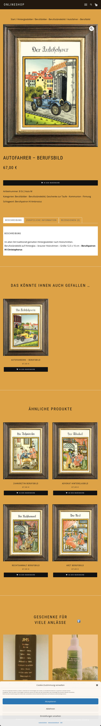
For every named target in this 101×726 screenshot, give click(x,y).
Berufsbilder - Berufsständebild (50, 19)
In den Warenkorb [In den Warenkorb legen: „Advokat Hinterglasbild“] (76, 493)
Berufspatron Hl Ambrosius (28, 201)
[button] (97, 685)
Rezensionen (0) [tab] (70, 220)
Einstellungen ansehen (50, 716)
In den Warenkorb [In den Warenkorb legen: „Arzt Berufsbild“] (76, 575)
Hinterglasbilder (25, 19)
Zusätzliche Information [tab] (41, 220)
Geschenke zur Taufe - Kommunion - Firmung (69, 196)
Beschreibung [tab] (13, 220)
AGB (61, 722)
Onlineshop (14, 4)
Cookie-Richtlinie (43, 722)
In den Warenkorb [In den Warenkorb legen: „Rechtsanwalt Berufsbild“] (27, 575)
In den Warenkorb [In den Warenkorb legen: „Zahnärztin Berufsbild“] (27, 493)
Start (13, 19)
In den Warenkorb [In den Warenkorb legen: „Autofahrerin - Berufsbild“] (27, 369)
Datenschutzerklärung (53, 722)
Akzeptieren (50, 701)
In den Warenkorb (52, 183)
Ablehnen (50, 708)
